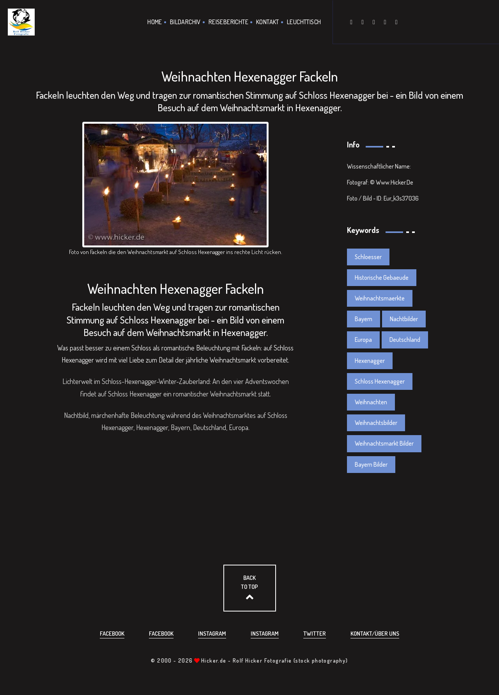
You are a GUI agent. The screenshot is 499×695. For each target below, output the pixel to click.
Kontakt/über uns (374, 633)
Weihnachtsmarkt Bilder (384, 443)
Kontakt (267, 22)
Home (154, 22)
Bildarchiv (185, 22)
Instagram (212, 633)
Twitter (314, 633)
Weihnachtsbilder (376, 423)
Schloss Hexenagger (380, 381)
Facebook (112, 633)
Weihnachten (371, 402)
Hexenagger (370, 360)
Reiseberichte (228, 22)
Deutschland (404, 339)
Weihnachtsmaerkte (380, 298)
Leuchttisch (304, 22)
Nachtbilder (404, 319)
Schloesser (368, 257)
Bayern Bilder (371, 464)
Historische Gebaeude (382, 277)
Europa (363, 339)
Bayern (363, 319)
